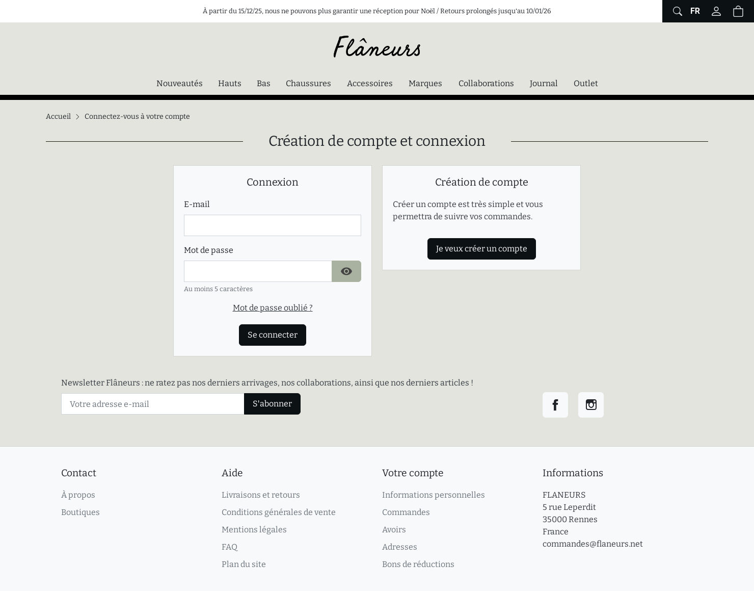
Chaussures (308, 83)
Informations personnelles (433, 495)
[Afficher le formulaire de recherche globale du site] (676, 11)
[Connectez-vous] (716, 11)
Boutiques (80, 512)
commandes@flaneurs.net (593, 544)
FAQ (229, 547)
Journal (544, 83)
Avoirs (394, 529)
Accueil (58, 116)
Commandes (406, 512)
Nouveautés (179, 83)
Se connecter (273, 335)
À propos (78, 495)
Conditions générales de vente (279, 512)
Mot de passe (208, 250)
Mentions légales (254, 529)
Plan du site (244, 564)
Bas (264, 83)
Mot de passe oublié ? (273, 308)
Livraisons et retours (261, 495)
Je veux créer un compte (481, 248)
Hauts (229, 83)
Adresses (399, 547)
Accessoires (370, 83)
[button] (738, 11)
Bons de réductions (418, 564)
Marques (425, 83)
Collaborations (486, 83)
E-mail (197, 204)
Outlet (586, 83)
